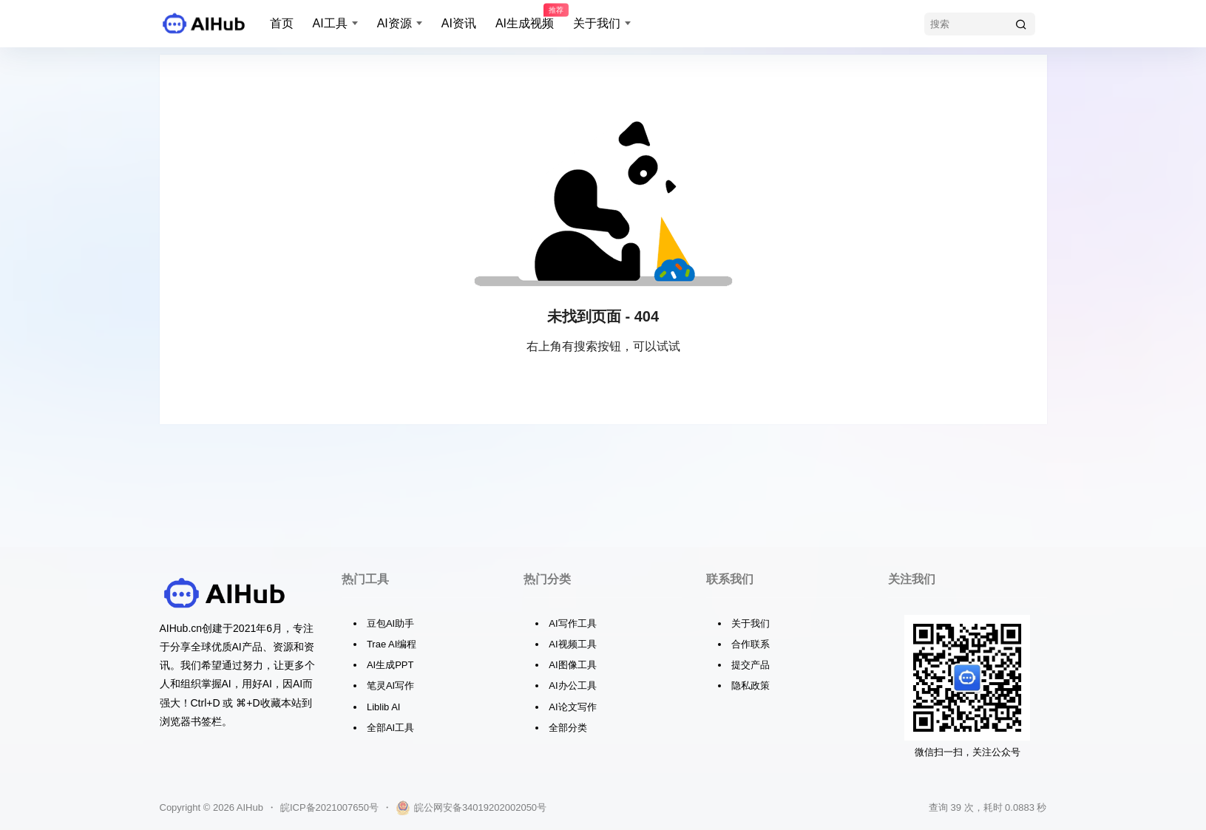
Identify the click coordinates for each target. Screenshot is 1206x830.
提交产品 (750, 664)
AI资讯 (458, 23)
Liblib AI (384, 706)
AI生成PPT (390, 664)
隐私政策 (750, 685)
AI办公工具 (572, 685)
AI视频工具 (572, 644)
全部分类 (568, 727)
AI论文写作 (572, 706)
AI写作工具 (572, 623)
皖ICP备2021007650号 (329, 807)
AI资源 (394, 23)
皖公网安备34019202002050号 (471, 807)
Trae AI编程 (391, 644)
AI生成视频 (524, 17)
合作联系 (750, 644)
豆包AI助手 (390, 623)
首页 (282, 23)
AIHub (248, 807)
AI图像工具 (572, 664)
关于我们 (596, 23)
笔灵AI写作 (390, 685)
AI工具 (330, 23)
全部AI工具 (390, 727)
